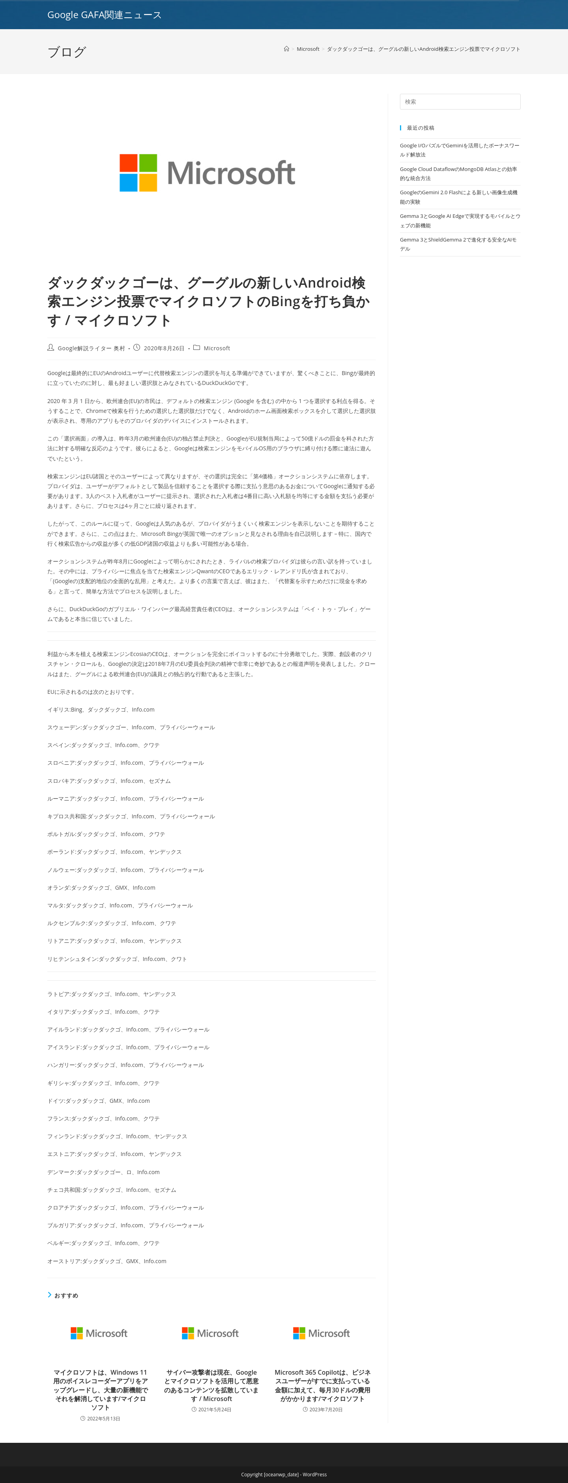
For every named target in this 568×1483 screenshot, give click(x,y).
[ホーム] (286, 48)
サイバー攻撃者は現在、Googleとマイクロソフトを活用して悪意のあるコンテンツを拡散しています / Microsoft (211, 1385)
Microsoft (217, 348)
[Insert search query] (460, 102)
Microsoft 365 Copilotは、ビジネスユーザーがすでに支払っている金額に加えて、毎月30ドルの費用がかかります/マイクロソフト (323, 1385)
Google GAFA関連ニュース (105, 14)
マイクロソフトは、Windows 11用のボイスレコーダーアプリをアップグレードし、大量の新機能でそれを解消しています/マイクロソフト (100, 1390)
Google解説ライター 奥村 (91, 348)
